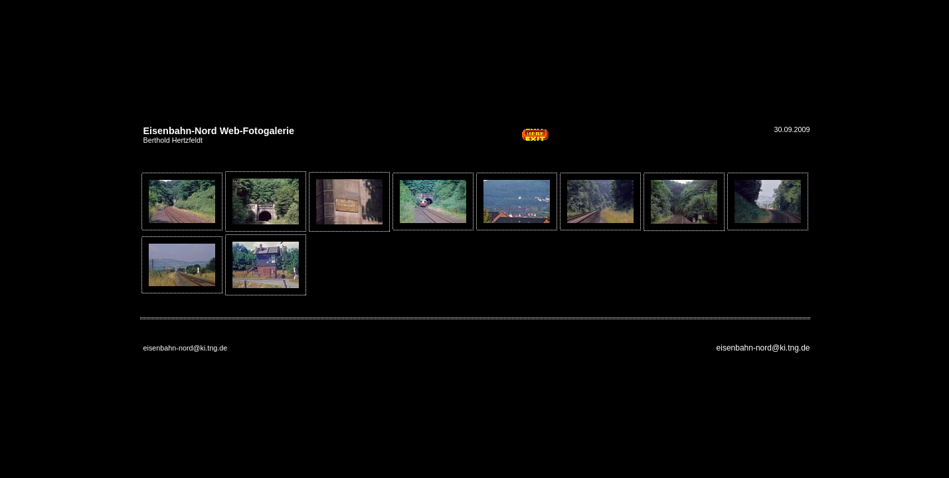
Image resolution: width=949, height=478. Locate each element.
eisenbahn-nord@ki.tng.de (763, 348)
